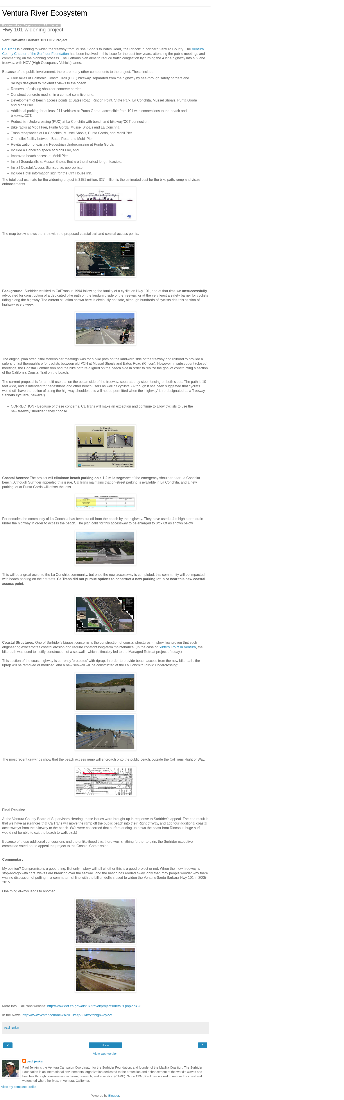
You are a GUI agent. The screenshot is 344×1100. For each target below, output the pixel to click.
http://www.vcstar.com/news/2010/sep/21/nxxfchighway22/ (67, 1015)
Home (105, 1045)
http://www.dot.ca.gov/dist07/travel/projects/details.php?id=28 (94, 1006)
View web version (105, 1053)
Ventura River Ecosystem (44, 13)
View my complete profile (18, 1087)
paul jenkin (35, 1061)
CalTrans (9, 49)
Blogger (113, 1095)
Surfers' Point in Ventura (177, 647)
